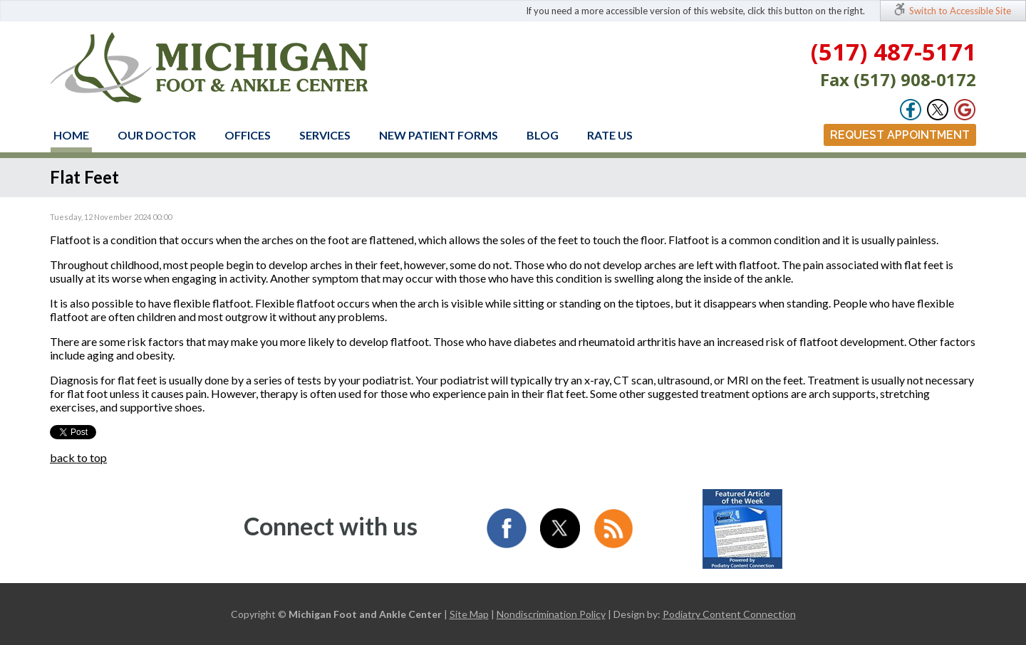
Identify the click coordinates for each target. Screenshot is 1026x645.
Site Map (469, 614)
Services (325, 135)
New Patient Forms (438, 135)
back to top (78, 457)
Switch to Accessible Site (960, 10)
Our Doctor (157, 135)
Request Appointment (900, 135)
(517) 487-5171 (893, 52)
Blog (543, 135)
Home (71, 135)
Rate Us (610, 135)
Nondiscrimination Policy (551, 614)
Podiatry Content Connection (729, 614)
